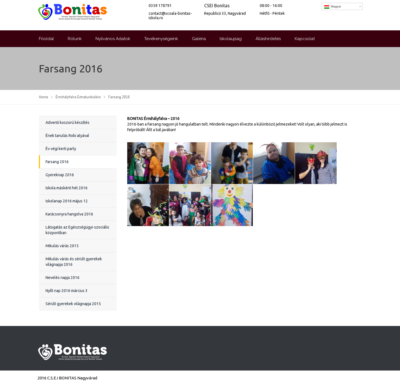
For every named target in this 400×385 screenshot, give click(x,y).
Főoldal (46, 38)
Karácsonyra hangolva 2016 (69, 214)
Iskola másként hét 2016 (67, 188)
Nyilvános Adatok (113, 38)
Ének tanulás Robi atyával (67, 135)
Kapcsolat (305, 38)
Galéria (199, 38)
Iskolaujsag (231, 38)
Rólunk (75, 38)
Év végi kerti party (61, 148)
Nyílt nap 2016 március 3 (67, 290)
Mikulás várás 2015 (62, 246)
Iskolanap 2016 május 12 (67, 201)
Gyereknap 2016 (60, 175)
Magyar (332, 7)
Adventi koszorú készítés (67, 122)
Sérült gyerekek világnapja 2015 (73, 303)
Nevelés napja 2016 (62, 277)
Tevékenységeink (161, 38)
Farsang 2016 (57, 162)
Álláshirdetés (268, 38)
